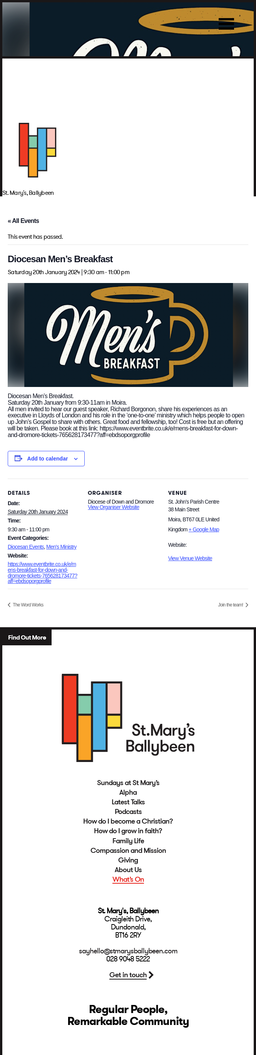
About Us (128, 870)
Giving (128, 860)
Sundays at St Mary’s (128, 783)
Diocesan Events (26, 547)
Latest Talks (128, 802)
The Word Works (27, 605)
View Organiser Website (113, 507)
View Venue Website (190, 558)
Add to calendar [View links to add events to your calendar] (47, 458)
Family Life (128, 841)
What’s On (128, 879)
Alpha (128, 792)
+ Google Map (204, 529)
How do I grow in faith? (128, 831)
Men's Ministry (61, 547)
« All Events (23, 221)
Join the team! (231, 605)
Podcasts (128, 811)
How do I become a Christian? (128, 821)
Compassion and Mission (128, 850)
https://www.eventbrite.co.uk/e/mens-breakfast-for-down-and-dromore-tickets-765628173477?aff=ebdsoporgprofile (42, 572)
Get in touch (128, 975)
